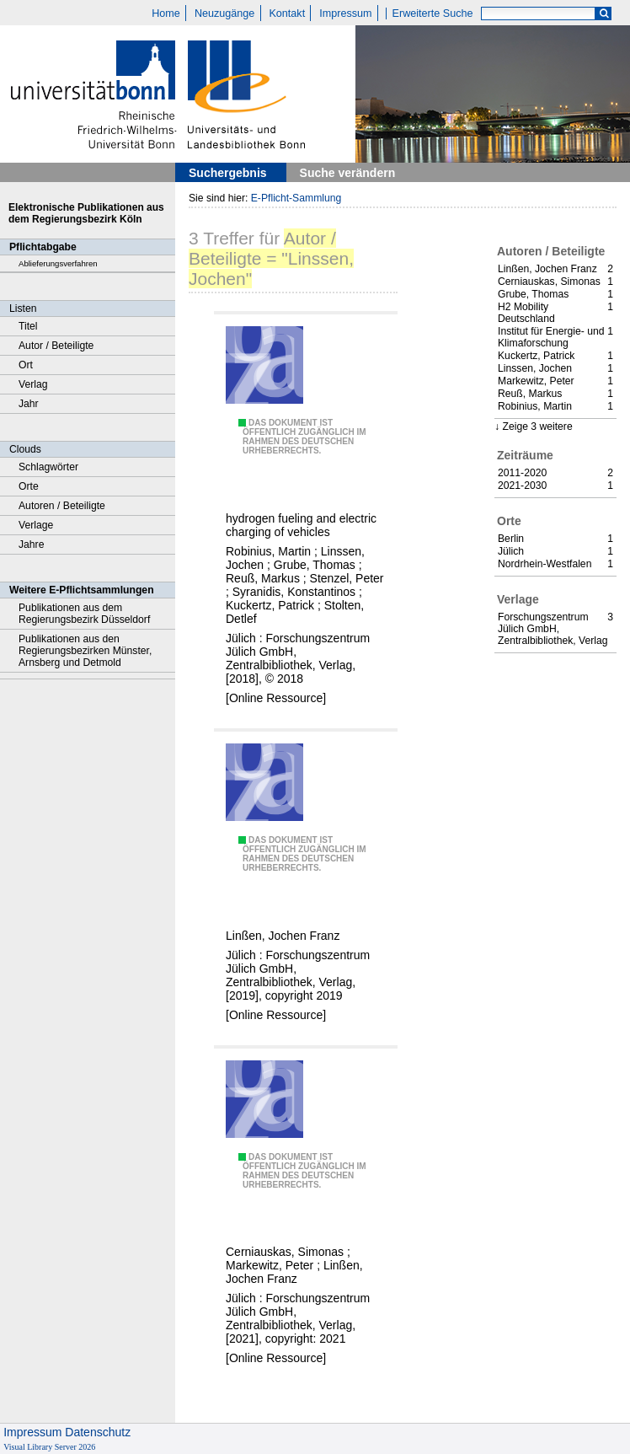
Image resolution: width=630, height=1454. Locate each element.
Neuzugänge (224, 13)
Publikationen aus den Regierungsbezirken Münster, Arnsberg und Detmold (85, 650)
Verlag (33, 384)
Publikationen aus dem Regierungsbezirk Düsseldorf (84, 613)
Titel (28, 326)
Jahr (29, 404)
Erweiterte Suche (432, 13)
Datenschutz (98, 1432)
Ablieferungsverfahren (58, 263)
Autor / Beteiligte (56, 345)
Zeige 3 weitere (537, 426)
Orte (29, 486)
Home (166, 13)
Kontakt (287, 13)
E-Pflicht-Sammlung (296, 198)
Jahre (31, 544)
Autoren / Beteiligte (62, 506)
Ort (26, 365)
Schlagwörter (48, 467)
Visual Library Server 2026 (49, 1446)
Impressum (345, 13)
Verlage (36, 525)
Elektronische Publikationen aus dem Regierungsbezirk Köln (86, 213)
